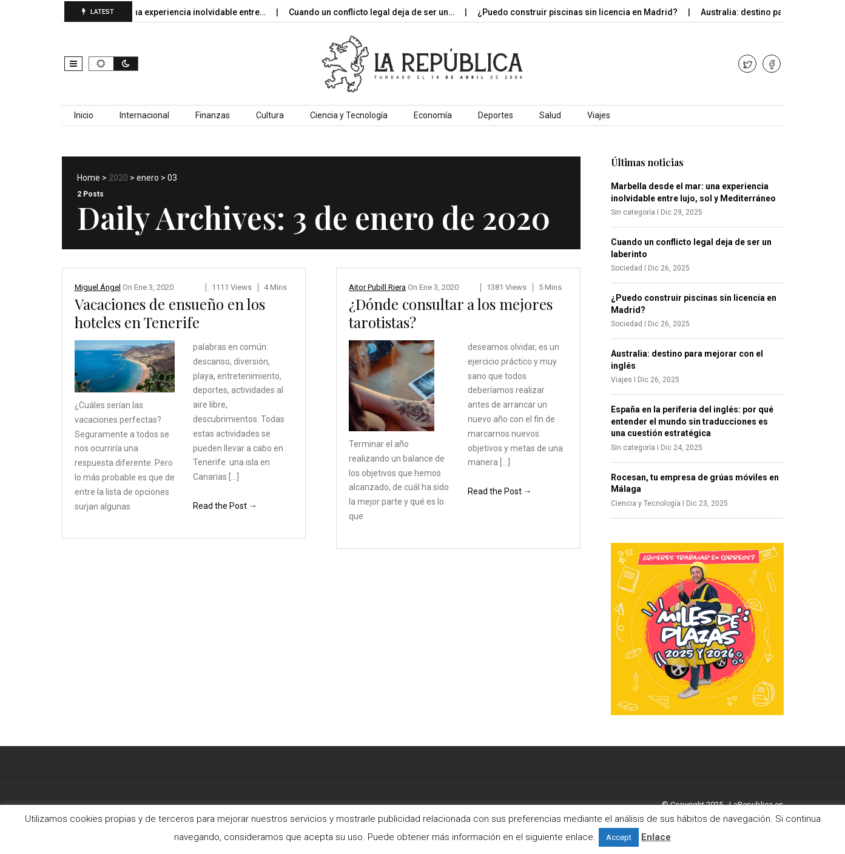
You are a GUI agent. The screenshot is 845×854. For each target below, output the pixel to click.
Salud (550, 115)
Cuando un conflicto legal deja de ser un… (379, 12)
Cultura (270, 115)
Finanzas (212, 115)
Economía (433, 115)
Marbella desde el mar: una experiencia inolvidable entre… (158, 12)
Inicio (83, 115)
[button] (73, 63)
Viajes (598, 115)
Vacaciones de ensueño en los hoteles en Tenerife (170, 313)
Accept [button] (618, 837)
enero (147, 178)
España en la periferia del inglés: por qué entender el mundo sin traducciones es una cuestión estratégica (692, 421)
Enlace (656, 837)
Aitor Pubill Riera (377, 287)
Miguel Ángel (98, 287)
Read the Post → (225, 506)
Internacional (144, 115)
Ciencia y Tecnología (349, 115)
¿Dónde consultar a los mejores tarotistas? (451, 313)
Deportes (495, 115)
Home (88, 178)
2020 (118, 178)
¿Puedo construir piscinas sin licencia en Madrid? (586, 12)
